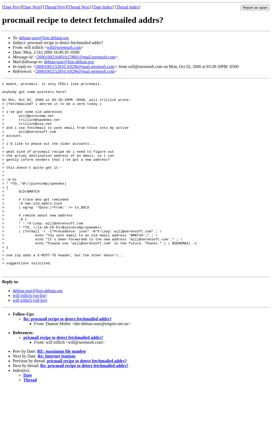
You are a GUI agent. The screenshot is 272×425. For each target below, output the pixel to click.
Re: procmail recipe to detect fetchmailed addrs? (67, 357)
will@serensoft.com (64, 47)
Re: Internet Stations (57, 394)
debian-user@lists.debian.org (44, 38)
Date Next (32, 7)
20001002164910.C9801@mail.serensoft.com (76, 57)
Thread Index (127, 7)
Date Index (103, 7)
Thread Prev (54, 7)
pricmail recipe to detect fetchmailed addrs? (63, 375)
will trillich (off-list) (30, 338)
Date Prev (11, 7)
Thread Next (79, 7)
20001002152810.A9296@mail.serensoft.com (75, 66)
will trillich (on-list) (29, 334)
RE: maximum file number (61, 389)
